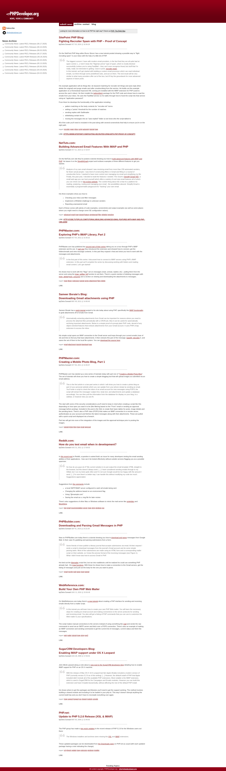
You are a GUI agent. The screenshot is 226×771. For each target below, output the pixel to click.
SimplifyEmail (83, 161)
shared (84, 699)
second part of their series (96, 247)
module (89, 699)
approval (88, 427)
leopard (76, 699)
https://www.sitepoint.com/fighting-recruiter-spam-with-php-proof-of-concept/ (99, 134)
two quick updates (87, 729)
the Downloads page (106, 744)
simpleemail (93, 215)
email (73, 215)
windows (98, 508)
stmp (93, 508)
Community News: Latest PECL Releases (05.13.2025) (26, 63)
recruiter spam (111, 69)
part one (81, 249)
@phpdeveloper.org (12, 32)
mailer (69, 635)
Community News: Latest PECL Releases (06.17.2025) (26, 44)
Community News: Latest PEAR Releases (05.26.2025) (26, 57)
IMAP (117, 737)
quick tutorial (80, 310)
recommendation (77, 508)
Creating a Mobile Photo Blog (130, 374)
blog (74, 427)
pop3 (86, 635)
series (87, 281)
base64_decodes (133, 338)
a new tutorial (93, 601)
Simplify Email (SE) (131, 177)
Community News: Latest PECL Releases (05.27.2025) (26, 54)
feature (86, 215)
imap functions (77, 565)
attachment (93, 281)
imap (96, 129)
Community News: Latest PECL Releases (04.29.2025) (26, 70)
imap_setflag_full (81, 274)
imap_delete (63, 277)
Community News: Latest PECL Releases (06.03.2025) (26, 50)
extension (75, 281)
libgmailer (74, 563)
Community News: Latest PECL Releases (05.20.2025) (26, 60)
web (65, 635)
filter (99, 215)
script (80, 129)
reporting (111, 215)
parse (78, 572)
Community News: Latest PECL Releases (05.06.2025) (26, 66)
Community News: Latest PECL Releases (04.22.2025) (26, 73)
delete (103, 281)
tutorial (91, 129)
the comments (78, 484)
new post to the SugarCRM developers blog (107, 665)
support (70, 699)
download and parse (119, 538)
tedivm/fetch (98, 93)
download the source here (110, 340)
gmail (66, 344)
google (70, 572)
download (84, 344)
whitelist (104, 215)
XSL (109, 737)
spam (72, 129)
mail (74, 572)
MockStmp (63, 504)
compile (95, 699)
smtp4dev (130, 501)
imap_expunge (74, 277)
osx (103, 508)
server (85, 508)
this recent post (67, 456)
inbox (76, 129)
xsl (65, 750)
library (70, 281)
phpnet (68, 750)
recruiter (67, 129)
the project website (90, 182)
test (65, 508)
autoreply (86, 129)
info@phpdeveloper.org (128, 769)
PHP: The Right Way (118, 31)
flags (99, 281)
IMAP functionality (136, 310)
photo (71, 427)
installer (96, 750)
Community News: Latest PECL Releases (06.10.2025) (26, 47)
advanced (67, 215)
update (73, 750)
